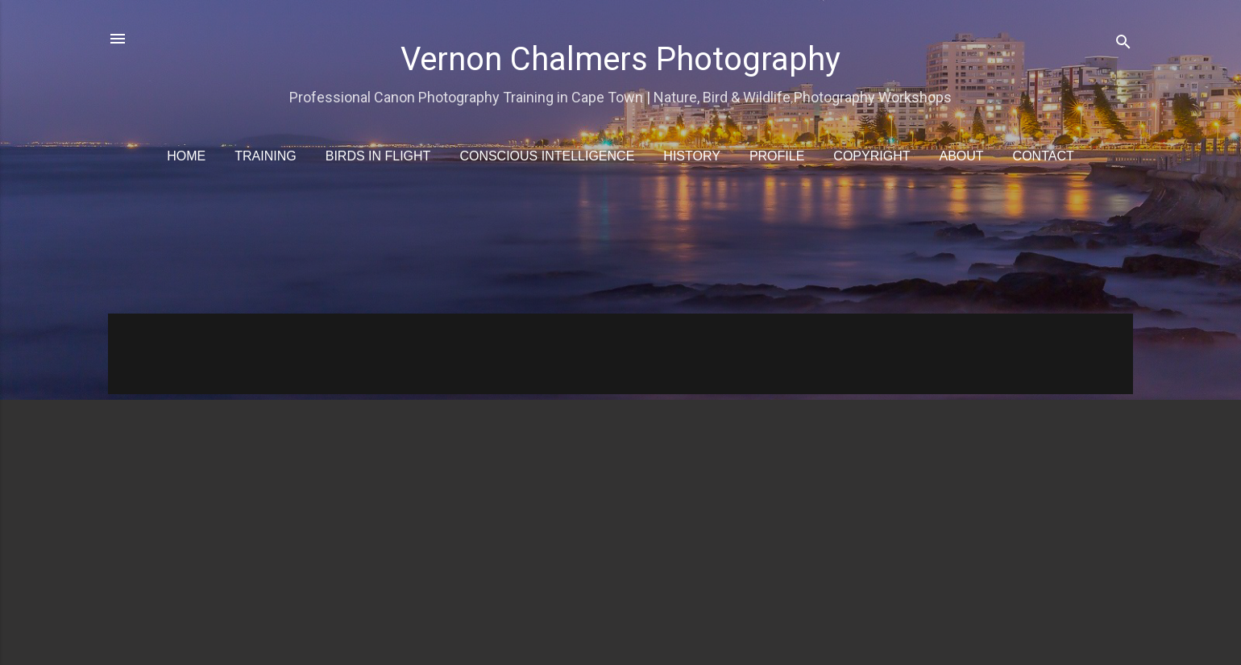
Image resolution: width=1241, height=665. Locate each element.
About (961, 156)
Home (186, 156)
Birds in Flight (378, 156)
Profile (776, 156)
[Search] (1123, 44)
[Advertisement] (591, 249)
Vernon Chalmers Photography (620, 59)
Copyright (871, 156)
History (691, 156)
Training (265, 156)
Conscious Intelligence (546, 156)
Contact (1043, 156)
